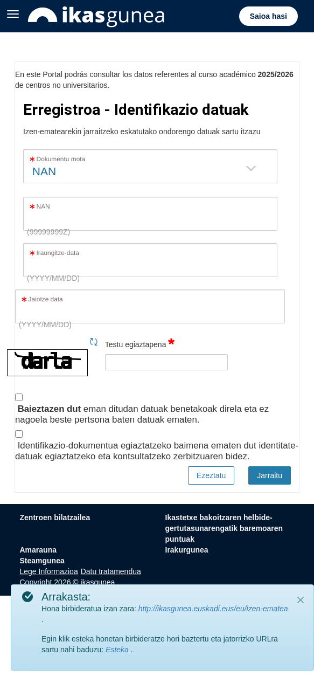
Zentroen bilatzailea (55, 517)
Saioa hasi (268, 16)
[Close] (300, 600)
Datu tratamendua (111, 571)
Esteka (118, 649)
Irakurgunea (186, 550)
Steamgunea (42, 560)
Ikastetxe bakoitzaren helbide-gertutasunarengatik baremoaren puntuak (224, 528)
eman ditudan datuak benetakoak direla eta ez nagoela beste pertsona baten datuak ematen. (142, 414)
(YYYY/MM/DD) (53, 278)
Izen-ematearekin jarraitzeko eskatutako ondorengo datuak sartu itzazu (141, 131)
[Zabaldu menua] (13, 12)
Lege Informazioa (49, 571)
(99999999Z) (48, 231)
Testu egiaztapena (140, 342)
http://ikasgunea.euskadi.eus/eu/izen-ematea (213, 608)
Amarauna (38, 550)
